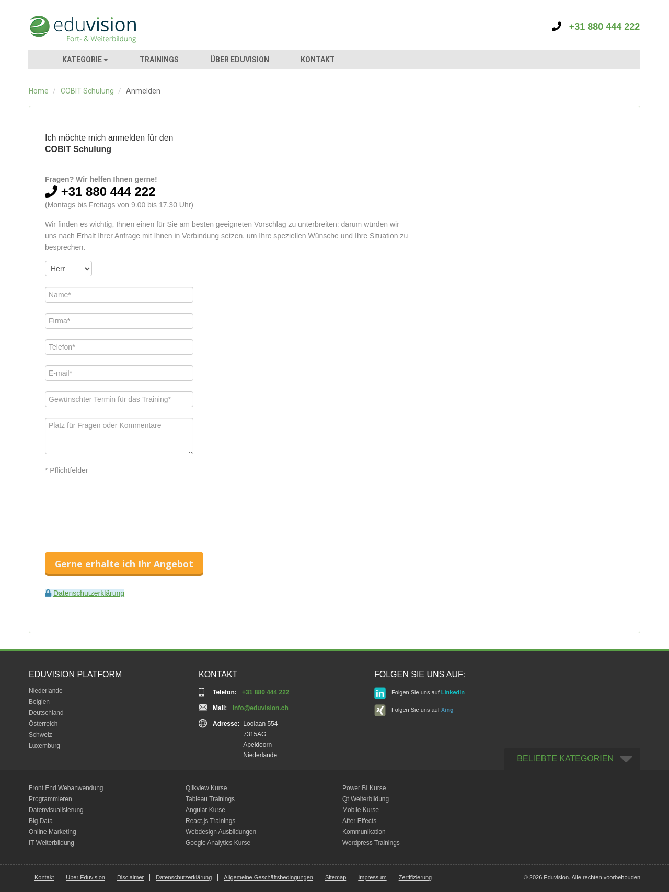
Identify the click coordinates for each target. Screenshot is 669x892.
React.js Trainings (210, 821)
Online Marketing (52, 832)
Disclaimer (130, 877)
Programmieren (50, 799)
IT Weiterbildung (51, 843)
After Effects (359, 821)
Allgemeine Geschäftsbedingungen (268, 877)
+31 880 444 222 (596, 26)
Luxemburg (44, 745)
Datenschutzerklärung (88, 593)
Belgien (39, 701)
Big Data (41, 821)
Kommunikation (364, 832)
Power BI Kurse (364, 788)
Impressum (372, 877)
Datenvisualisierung (56, 810)
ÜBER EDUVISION (239, 59)
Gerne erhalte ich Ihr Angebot (124, 564)
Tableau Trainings (210, 799)
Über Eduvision (85, 877)
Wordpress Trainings (371, 843)
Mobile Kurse (360, 810)
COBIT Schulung (87, 91)
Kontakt (44, 877)
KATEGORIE (85, 59)
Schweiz (40, 734)
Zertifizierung (415, 877)
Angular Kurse (205, 810)
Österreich (43, 723)
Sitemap (335, 877)
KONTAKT (318, 59)
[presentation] (124, 504)
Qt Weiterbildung (365, 799)
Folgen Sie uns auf (419, 693)
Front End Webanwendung (66, 788)
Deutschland (46, 712)
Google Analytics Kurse (218, 843)
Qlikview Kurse (206, 788)
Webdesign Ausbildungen (221, 832)
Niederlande (46, 690)
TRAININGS (159, 59)
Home (39, 91)
